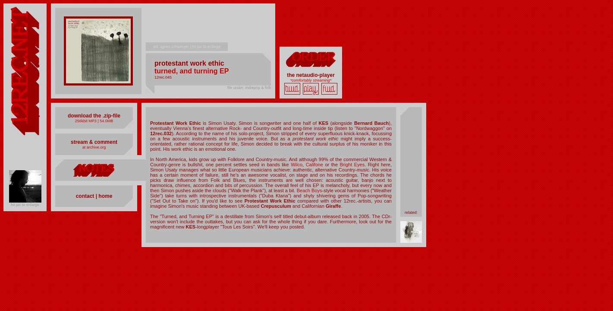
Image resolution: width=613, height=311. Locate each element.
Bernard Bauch (371, 123)
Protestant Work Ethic (175, 123)
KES (323, 123)
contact (85, 196)
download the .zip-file (94, 116)
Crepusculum (276, 206)
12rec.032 (161, 133)
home (104, 196)
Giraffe (333, 206)
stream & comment (94, 142)
